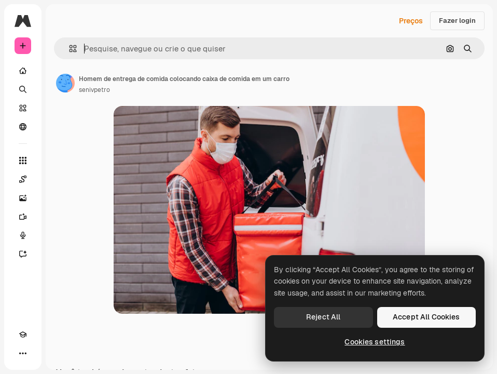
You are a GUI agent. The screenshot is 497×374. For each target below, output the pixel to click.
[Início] (23, 70)
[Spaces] (23, 179)
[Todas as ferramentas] (23, 160)
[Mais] (23, 353)
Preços (411, 20)
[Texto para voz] (23, 235)
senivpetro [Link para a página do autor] (94, 90)
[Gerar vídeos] (23, 216)
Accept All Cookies (426, 317)
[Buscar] (23, 89)
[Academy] (23, 334)
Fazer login (457, 20)
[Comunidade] (23, 126)
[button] (68, 48)
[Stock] (23, 108)
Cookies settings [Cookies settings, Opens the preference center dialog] (374, 341)
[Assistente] (23, 254)
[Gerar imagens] (23, 198)
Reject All (323, 317)
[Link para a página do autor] (65, 83)
